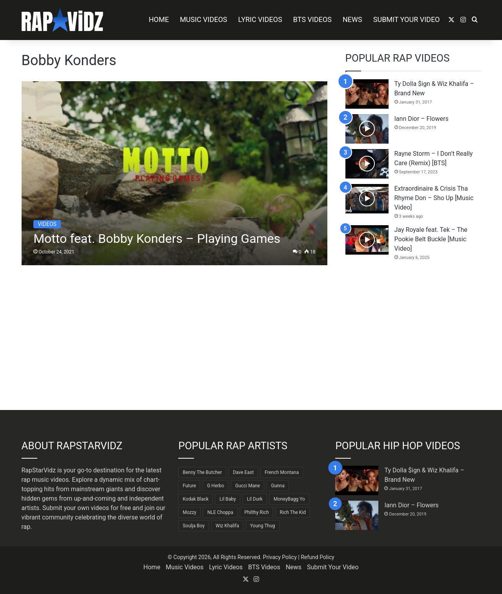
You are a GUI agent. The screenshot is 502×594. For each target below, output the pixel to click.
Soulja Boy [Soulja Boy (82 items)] (193, 525)
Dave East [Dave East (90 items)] (243, 472)
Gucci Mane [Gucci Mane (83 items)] (247, 485)
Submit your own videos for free (86, 508)
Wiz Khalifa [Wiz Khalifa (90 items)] (227, 525)
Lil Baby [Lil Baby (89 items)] (227, 499)
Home (159, 19)
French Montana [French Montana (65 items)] (282, 472)
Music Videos (203, 19)
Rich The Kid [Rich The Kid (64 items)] (293, 512)
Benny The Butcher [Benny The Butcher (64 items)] (202, 472)
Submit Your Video (406, 19)
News (352, 19)
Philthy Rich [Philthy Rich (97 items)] (256, 512)
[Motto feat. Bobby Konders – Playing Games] (174, 173)
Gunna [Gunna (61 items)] (278, 485)
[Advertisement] (413, 335)
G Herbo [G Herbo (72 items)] (215, 485)
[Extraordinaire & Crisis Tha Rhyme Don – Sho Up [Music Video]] (367, 198)
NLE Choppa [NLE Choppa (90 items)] (220, 512)
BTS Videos (312, 19)
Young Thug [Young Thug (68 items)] (262, 525)
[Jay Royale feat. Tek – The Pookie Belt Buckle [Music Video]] (367, 240)
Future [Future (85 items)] (189, 485)
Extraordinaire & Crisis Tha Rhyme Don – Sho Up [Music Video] (434, 198)
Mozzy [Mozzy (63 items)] (189, 512)
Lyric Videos (260, 19)
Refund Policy (317, 557)
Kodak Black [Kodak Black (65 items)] (195, 499)
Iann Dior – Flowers (421, 118)
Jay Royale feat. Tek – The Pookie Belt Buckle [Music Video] (430, 239)
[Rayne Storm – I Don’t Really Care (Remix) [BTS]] (367, 164)
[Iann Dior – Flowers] (367, 129)
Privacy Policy (280, 557)
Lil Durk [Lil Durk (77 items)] (255, 499)
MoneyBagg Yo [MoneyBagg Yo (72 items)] (289, 499)
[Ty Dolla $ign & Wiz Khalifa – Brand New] (367, 94)
